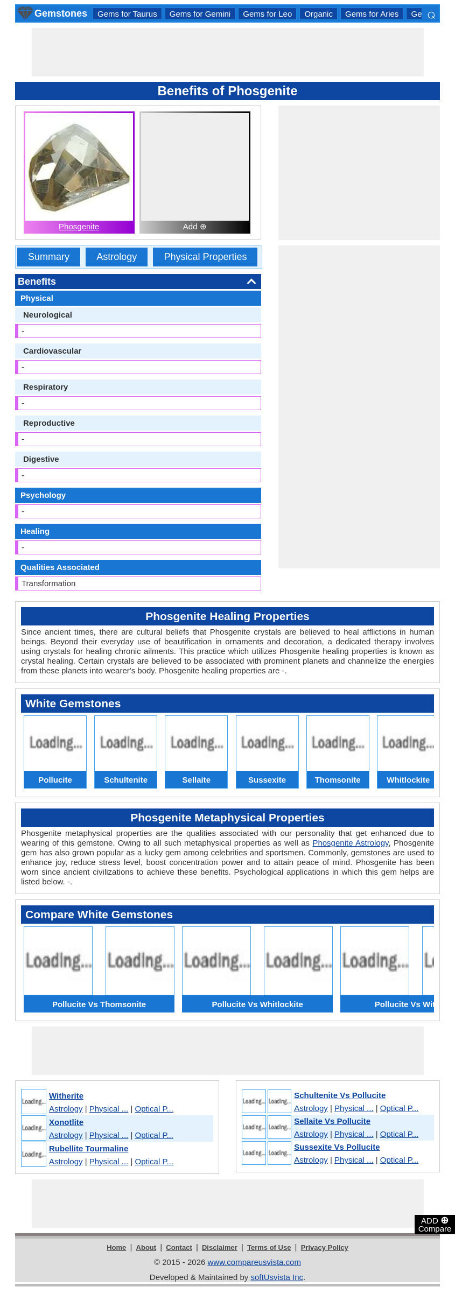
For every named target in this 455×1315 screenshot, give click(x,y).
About (146, 1247)
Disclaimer (219, 1247)
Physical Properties (205, 256)
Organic (318, 13)
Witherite (66, 1095)
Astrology (116, 256)
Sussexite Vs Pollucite (337, 1146)
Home (116, 1247)
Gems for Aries (371, 13)
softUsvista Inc (276, 1277)
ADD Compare (435, 1224)
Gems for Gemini (200, 13)
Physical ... (109, 1108)
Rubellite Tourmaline (88, 1148)
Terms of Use (269, 1247)
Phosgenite (79, 226)
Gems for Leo (267, 13)
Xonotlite (66, 1122)
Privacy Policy (324, 1247)
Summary (48, 256)
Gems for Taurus (127, 13)
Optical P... (154, 1108)
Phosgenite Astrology (350, 842)
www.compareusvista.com (254, 1262)
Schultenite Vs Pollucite (340, 1095)
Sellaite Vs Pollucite (332, 1121)
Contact (179, 1247)
